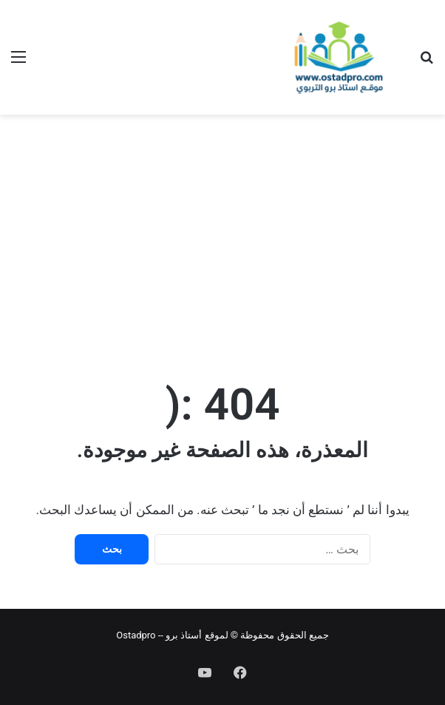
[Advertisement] (222, 233)
